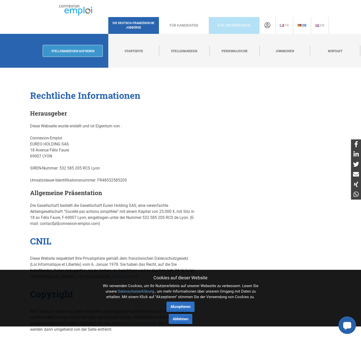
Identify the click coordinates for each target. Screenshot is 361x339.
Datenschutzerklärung (136, 291)
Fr (284, 25)
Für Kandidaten (184, 25)
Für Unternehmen (234, 25)
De (302, 25)
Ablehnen (180, 319)
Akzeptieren (180, 306)
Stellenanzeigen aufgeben (72, 51)
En (319, 25)
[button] (347, 325)
